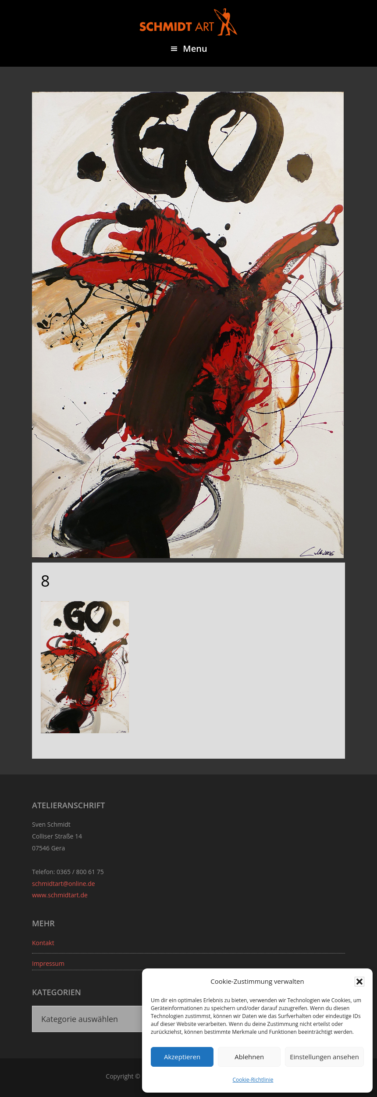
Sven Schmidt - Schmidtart (188, 22)
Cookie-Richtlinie (253, 1079)
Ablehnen (249, 1056)
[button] (359, 981)
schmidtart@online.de (63, 883)
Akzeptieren (182, 1056)
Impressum (48, 963)
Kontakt (43, 943)
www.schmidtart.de (60, 895)
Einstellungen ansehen (324, 1056)
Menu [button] (195, 48)
